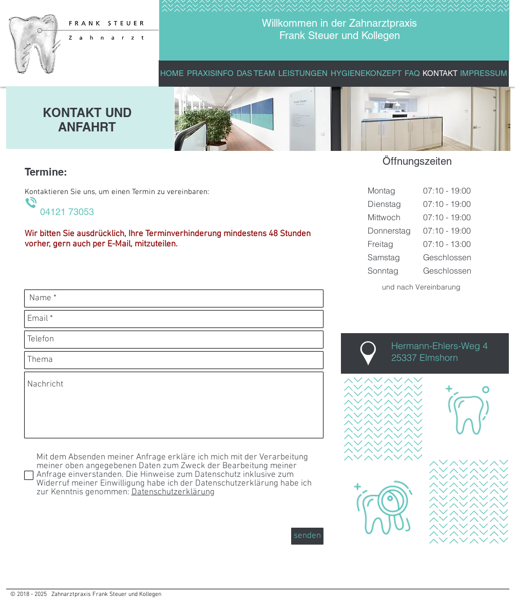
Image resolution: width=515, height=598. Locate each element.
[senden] (307, 536)
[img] (258, 119)
